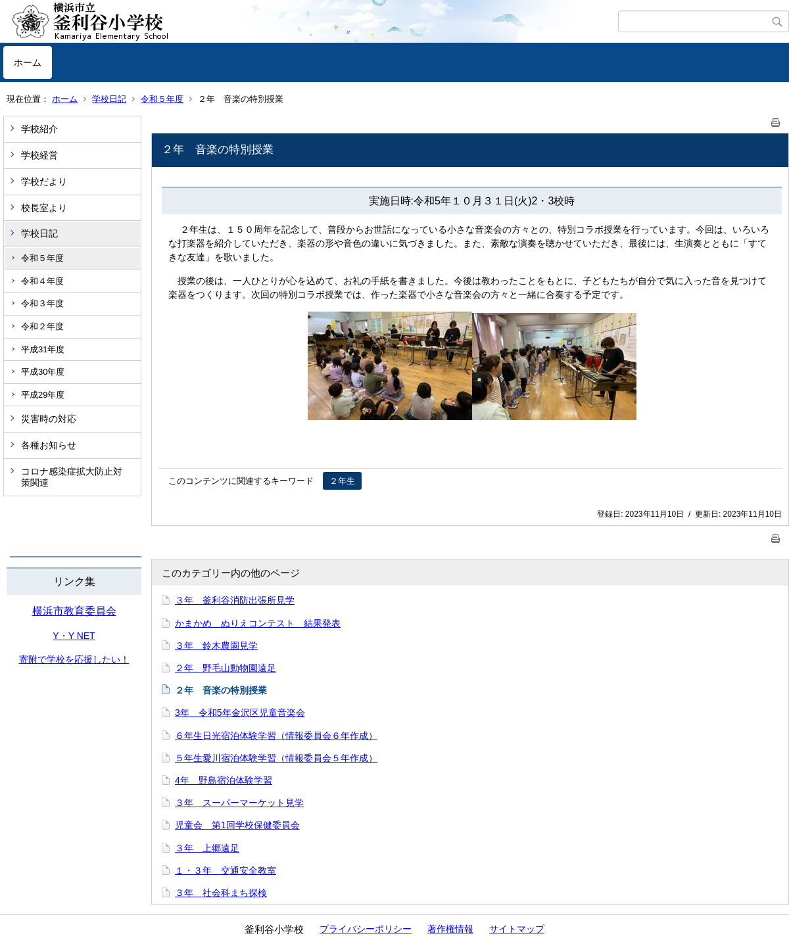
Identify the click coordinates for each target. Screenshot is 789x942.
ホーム (27, 62)
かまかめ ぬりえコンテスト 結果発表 (258, 623)
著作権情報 (450, 929)
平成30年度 (42, 372)
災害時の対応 (48, 418)
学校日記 (109, 99)
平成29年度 (42, 395)
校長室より (44, 207)
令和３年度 (42, 303)
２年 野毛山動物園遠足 (225, 668)
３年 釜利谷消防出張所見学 (235, 600)
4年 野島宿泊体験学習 (223, 780)
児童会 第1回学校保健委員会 (237, 825)
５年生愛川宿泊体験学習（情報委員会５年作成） (276, 758)
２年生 (342, 481)
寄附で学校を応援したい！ (74, 659)
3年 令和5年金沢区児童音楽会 (240, 712)
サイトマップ (516, 929)
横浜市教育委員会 (74, 611)
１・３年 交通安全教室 (225, 870)
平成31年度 (42, 349)
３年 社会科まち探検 (221, 892)
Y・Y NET (74, 635)
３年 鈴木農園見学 (216, 645)
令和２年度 (42, 326)
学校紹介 (39, 129)
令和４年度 (42, 281)
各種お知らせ (48, 445)
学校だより (44, 181)
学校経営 (39, 155)
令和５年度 (162, 99)
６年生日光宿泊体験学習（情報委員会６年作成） (276, 735)
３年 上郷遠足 (207, 848)
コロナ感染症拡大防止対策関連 (71, 477)
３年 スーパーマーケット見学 (239, 802)
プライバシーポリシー (366, 929)
